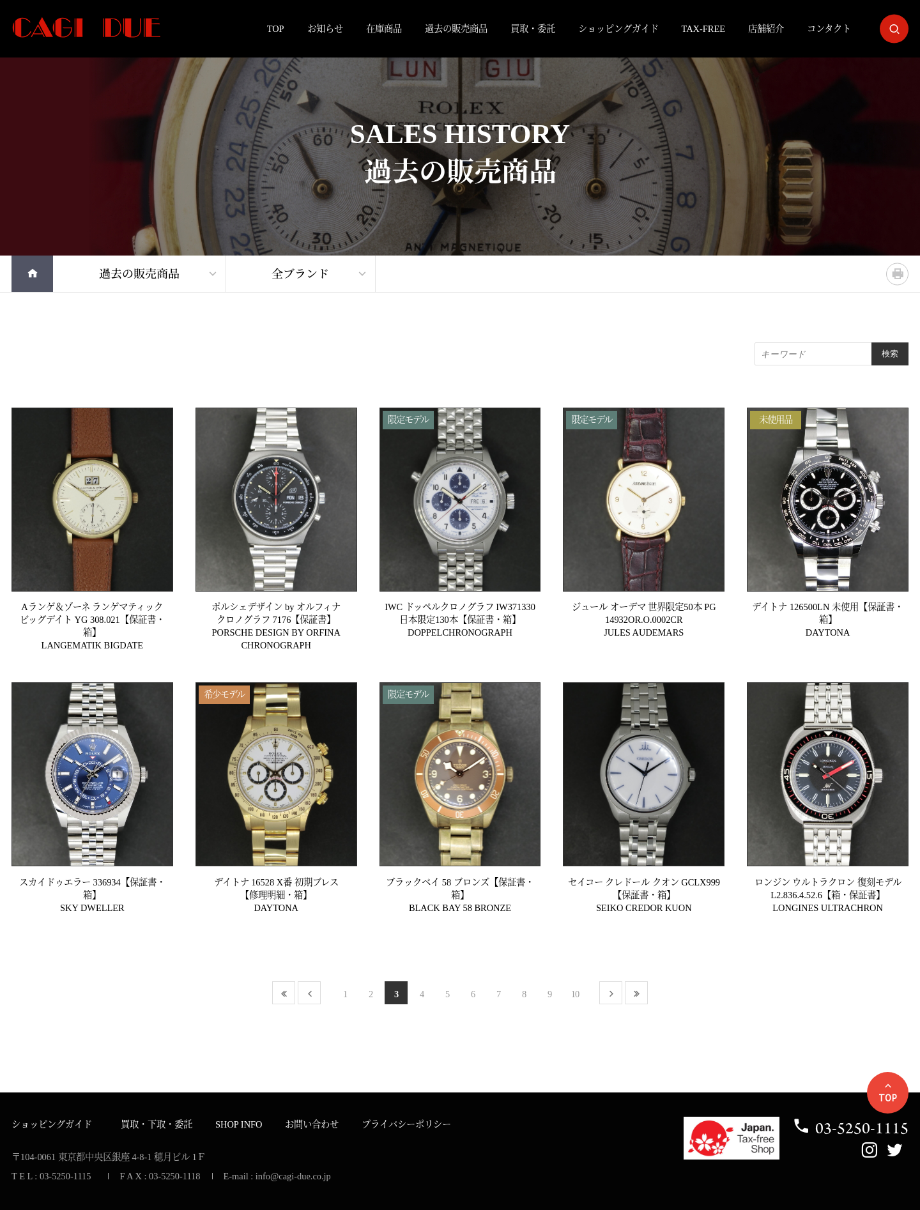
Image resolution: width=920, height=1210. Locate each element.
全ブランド (300, 274)
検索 (890, 353)
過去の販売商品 (456, 29)
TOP (275, 29)
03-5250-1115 (850, 1128)
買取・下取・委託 (156, 1124)
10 (575, 994)
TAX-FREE (703, 29)
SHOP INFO (238, 1124)
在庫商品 (384, 29)
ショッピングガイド (618, 29)
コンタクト (829, 29)
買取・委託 (532, 29)
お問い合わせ (312, 1124)
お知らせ (325, 29)
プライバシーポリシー (406, 1124)
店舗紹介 (766, 29)
